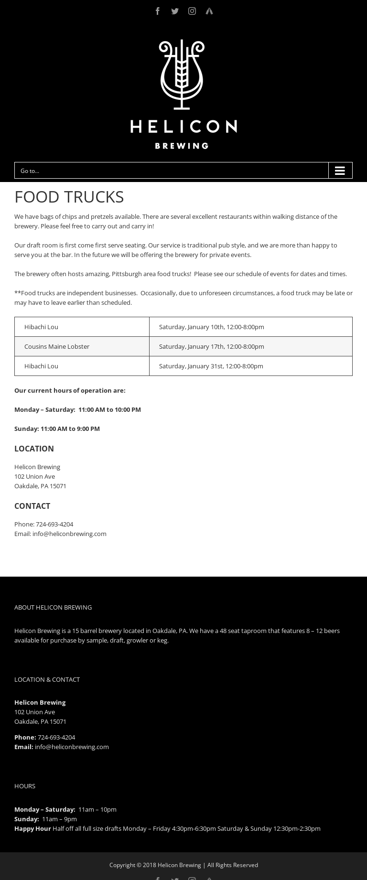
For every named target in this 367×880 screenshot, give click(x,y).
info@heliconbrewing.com (72, 746)
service (170, 245)
